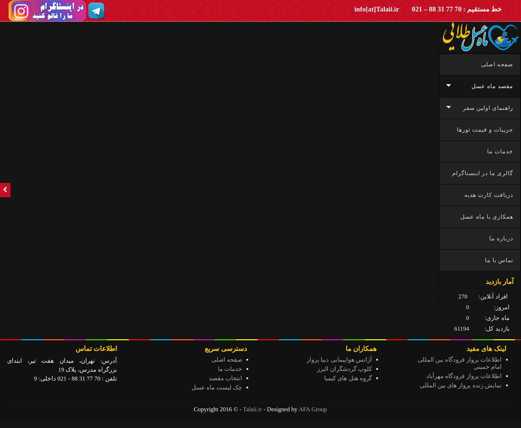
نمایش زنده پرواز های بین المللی (461, 385)
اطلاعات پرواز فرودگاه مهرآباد (464, 376)
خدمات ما (230, 369)
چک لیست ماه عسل (216, 387)
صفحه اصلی (226, 359)
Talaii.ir (252, 409)
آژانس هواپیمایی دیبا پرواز (339, 359)
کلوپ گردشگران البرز (344, 369)
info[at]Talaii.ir (376, 9)
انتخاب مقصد (225, 378)
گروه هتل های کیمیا (348, 378)
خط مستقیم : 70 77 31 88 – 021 (457, 9)
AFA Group (312, 409)
